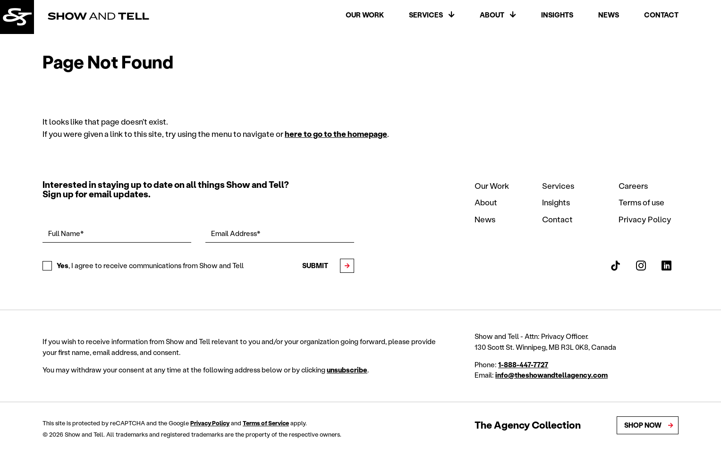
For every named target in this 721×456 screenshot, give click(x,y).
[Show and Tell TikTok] (615, 266)
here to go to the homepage (336, 133)
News (608, 15)
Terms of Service (266, 423)
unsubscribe (347, 369)
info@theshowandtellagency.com (551, 375)
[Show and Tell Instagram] (641, 266)
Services (426, 15)
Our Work (365, 15)
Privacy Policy (645, 219)
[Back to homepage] (17, 17)
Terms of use (641, 202)
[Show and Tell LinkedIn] (666, 266)
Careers (633, 185)
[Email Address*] (279, 234)
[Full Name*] (116, 234)
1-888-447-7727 (523, 364)
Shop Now (643, 425)
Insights (557, 15)
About (492, 15)
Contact (661, 15)
